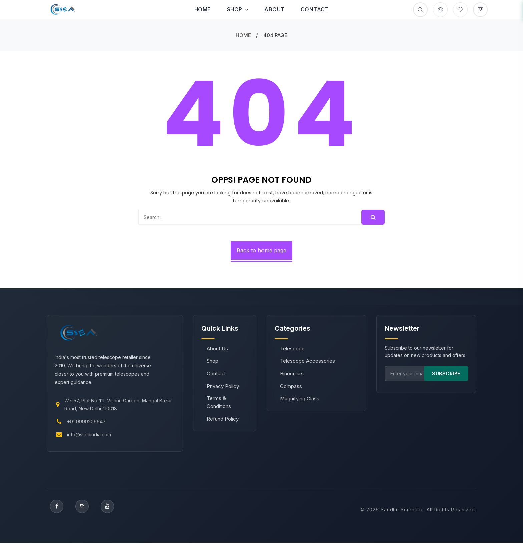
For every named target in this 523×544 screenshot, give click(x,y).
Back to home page (261, 250)
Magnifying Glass (300, 399)
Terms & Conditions (219, 402)
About (274, 9)
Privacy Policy (223, 386)
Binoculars (292, 374)
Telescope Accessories (307, 361)
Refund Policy (223, 419)
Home (202, 9)
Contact (315, 9)
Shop (237, 9)
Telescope (292, 348)
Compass (291, 386)
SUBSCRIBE (446, 373)
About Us (217, 348)
